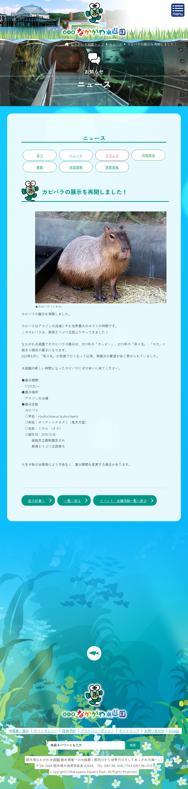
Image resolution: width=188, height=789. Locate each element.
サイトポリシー (45, 730)
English (174, 730)
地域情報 (76, 167)
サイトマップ (129, 730)
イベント (112, 155)
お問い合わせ (154, 730)
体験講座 (148, 155)
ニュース (115, 44)
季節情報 (112, 167)
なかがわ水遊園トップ (87, 44)
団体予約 (69, 730)
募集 (39, 167)
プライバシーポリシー (97, 730)
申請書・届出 (19, 730)
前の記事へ (36, 500)
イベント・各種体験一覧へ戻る (123, 500)
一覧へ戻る (72, 500)
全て (39, 155)
